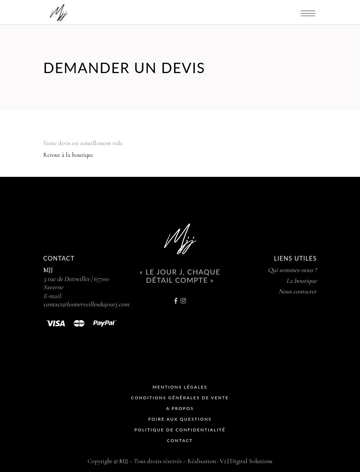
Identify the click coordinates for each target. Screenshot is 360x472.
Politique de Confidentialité (179, 429)
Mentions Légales (179, 387)
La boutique (301, 280)
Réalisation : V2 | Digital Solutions (230, 461)
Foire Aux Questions (180, 419)
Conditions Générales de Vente (180, 397)
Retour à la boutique (68, 155)
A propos (180, 408)
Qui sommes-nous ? (292, 270)
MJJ (48, 270)
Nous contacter (297, 291)
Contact (180, 440)
